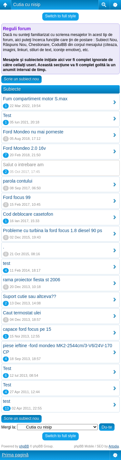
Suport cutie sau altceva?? (29, 296)
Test (7, 115)
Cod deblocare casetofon (28, 214)
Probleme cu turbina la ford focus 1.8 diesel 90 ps (52, 230)
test (6, 263)
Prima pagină (15, 454)
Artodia (114, 446)
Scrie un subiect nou (21, 79)
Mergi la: (8, 427)
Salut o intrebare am (23, 164)
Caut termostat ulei (22, 312)
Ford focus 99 (17, 197)
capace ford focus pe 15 (27, 329)
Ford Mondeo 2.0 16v (24, 148)
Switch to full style (60, 16)
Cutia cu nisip (26, 4)
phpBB (24, 446)
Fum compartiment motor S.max (35, 98)
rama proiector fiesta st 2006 (31, 279)
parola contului (17, 181)
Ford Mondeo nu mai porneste (33, 131)
